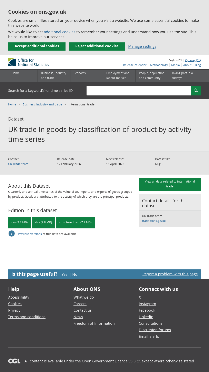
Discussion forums (155, 329)
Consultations (150, 323)
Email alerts (149, 336)
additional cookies (59, 31)
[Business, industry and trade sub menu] (54, 76)
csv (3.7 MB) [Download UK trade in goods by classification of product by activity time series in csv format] (19, 222)
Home (16, 73)
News (78, 316)
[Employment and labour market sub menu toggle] (119, 76)
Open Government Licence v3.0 (109, 361)
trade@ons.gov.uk (154, 221)
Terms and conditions (27, 316)
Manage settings (142, 46)
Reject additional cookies (96, 46)
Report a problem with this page (170, 273)
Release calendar (135, 65)
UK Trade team (18, 164)
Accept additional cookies (37, 46)
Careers (80, 303)
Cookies (15, 303)
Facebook (147, 310)
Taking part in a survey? (182, 75)
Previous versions (30, 234)
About (187, 65)
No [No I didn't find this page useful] (74, 274)
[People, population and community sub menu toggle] (152, 76)
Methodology (159, 65)
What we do (83, 297)
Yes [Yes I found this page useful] (64, 274)
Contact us (82, 310)
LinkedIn (146, 316)
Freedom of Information (94, 323)
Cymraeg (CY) (193, 60)
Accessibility (18, 297)
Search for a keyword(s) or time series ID (40, 90)
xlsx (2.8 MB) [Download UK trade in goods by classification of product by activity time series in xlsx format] (43, 222)
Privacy (14, 310)
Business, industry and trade (43, 104)
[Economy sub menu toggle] (86, 76)
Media (175, 65)
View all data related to (170, 183)
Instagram (147, 303)
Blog (198, 65)
